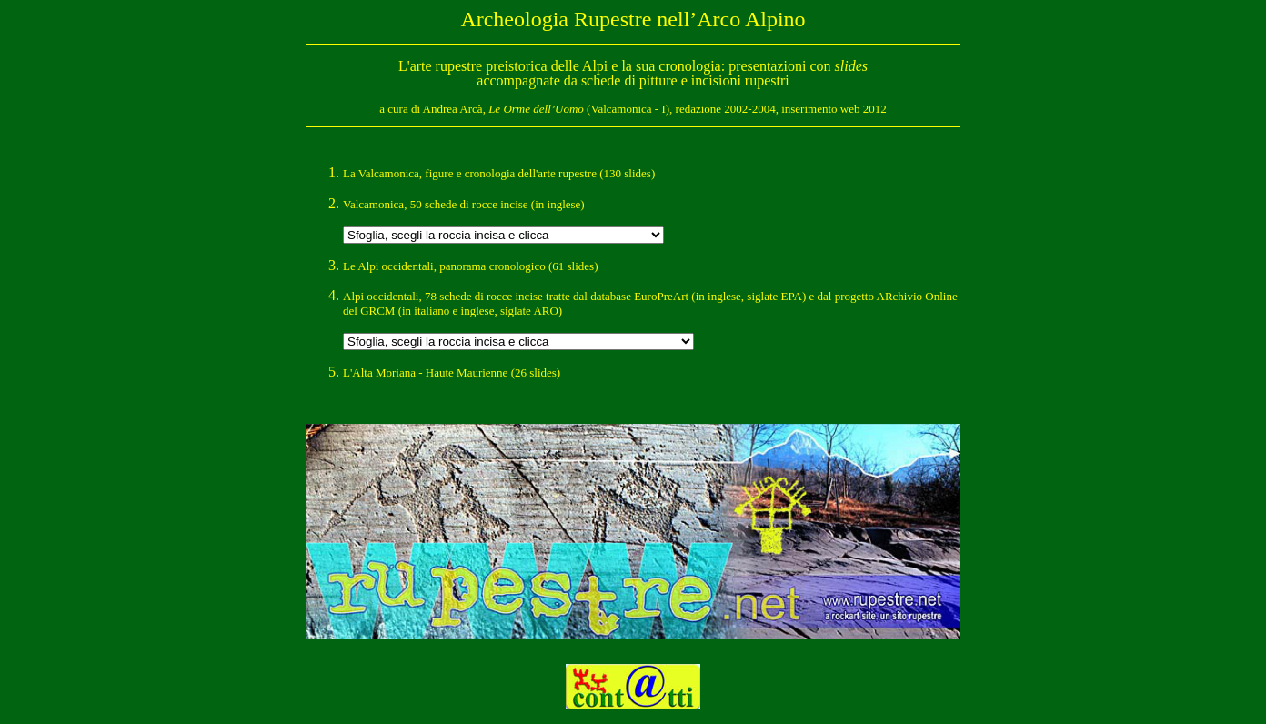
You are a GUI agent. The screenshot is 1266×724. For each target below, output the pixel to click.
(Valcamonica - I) (578, 109)
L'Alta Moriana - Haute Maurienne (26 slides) (451, 372)
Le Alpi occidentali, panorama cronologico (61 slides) (470, 266)
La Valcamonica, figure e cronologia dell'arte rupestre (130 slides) (499, 173)
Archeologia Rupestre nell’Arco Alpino (632, 19)
